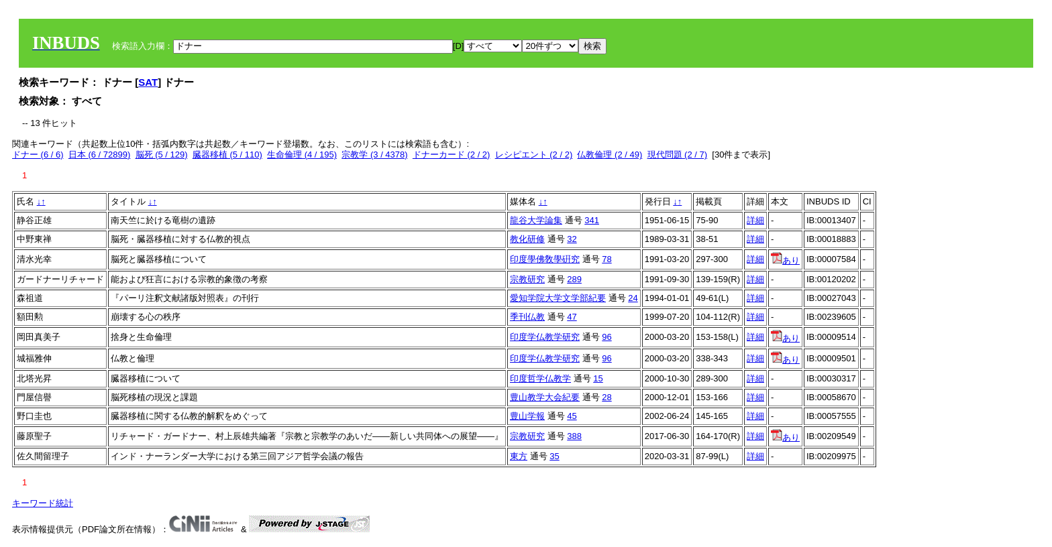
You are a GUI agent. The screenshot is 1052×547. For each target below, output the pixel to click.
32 (571, 239)
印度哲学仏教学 (540, 378)
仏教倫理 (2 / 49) (609, 154)
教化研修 (527, 239)
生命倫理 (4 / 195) (302, 154)
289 (574, 279)
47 (571, 317)
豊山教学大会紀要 (545, 397)
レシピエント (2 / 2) (534, 154)
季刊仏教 (527, 317)
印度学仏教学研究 (545, 337)
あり (785, 260)
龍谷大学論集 (536, 220)
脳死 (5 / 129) (162, 154)
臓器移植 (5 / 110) (227, 154)
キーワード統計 (42, 503)
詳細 (755, 220)
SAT (148, 82)
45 (571, 416)
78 (606, 259)
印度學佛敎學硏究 (545, 259)
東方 (518, 456)
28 (606, 397)
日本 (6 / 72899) (99, 154)
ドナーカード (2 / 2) (451, 154)
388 (574, 436)
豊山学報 (527, 416)
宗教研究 (527, 279)
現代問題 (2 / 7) (677, 154)
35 (554, 456)
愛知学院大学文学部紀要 (558, 298)
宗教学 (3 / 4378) (374, 154)
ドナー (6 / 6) (38, 154)
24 (632, 298)
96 (606, 337)
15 (597, 378)
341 (591, 220)
